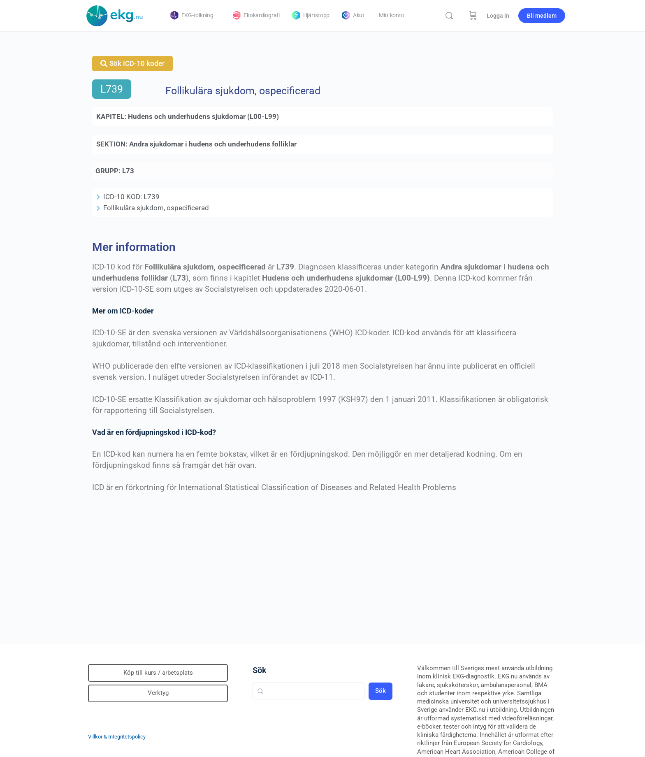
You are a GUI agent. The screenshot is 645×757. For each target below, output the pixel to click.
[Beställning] (473, 15)
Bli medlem (542, 15)
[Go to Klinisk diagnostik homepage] (115, 15)
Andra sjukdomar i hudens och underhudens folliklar (213, 144)
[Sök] (449, 16)
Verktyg (158, 693)
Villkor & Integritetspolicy (117, 737)
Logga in (498, 15)
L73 (128, 171)
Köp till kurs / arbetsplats (158, 672)
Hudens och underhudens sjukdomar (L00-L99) (203, 116)
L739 (111, 89)
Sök (260, 670)
